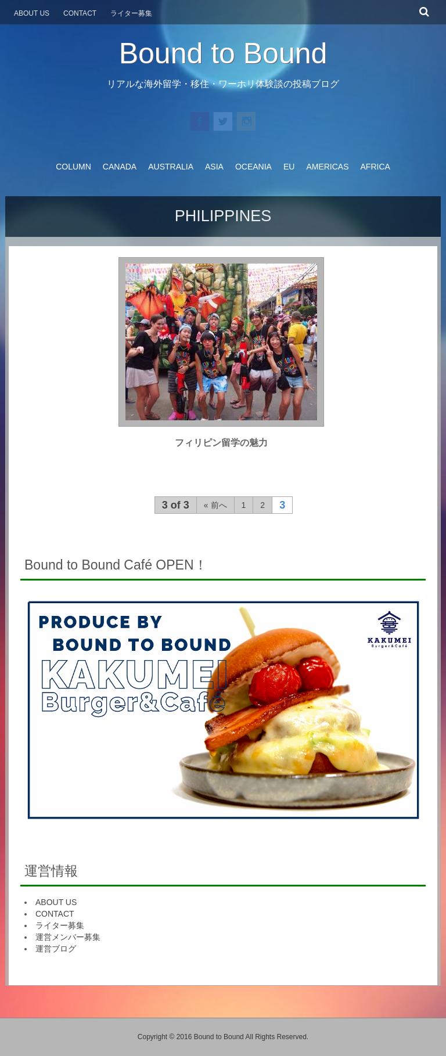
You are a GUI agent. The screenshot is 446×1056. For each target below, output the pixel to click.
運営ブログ (55, 948)
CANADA (119, 166)
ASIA (214, 166)
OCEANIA (253, 166)
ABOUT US (56, 902)
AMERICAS (327, 166)
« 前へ (215, 505)
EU (288, 166)
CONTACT (54, 913)
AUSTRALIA (170, 166)
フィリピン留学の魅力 (221, 443)
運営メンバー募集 (67, 937)
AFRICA (375, 166)
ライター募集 (59, 925)
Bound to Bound (223, 53)
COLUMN (73, 166)
